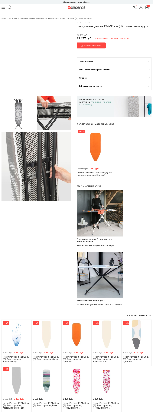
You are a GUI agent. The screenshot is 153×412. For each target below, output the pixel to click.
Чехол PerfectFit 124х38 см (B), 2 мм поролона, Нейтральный (106, 359)
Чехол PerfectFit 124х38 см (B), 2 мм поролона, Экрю (46, 358)
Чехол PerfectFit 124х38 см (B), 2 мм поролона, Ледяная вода (16, 359)
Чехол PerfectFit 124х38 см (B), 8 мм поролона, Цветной (136, 359)
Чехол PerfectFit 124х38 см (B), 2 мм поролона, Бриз (46, 404)
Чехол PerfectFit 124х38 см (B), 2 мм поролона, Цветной (76, 359)
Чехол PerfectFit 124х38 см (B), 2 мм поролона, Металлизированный (16, 405)
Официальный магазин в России (76, 2)
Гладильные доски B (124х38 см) (33, 18)
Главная (5, 18)
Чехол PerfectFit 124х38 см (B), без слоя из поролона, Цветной (95, 173)
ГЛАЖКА (13, 18)
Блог (79, 186)
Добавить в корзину (91, 45)
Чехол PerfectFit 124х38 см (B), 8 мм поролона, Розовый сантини (76, 405)
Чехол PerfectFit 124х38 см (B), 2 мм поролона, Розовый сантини (106, 405)
